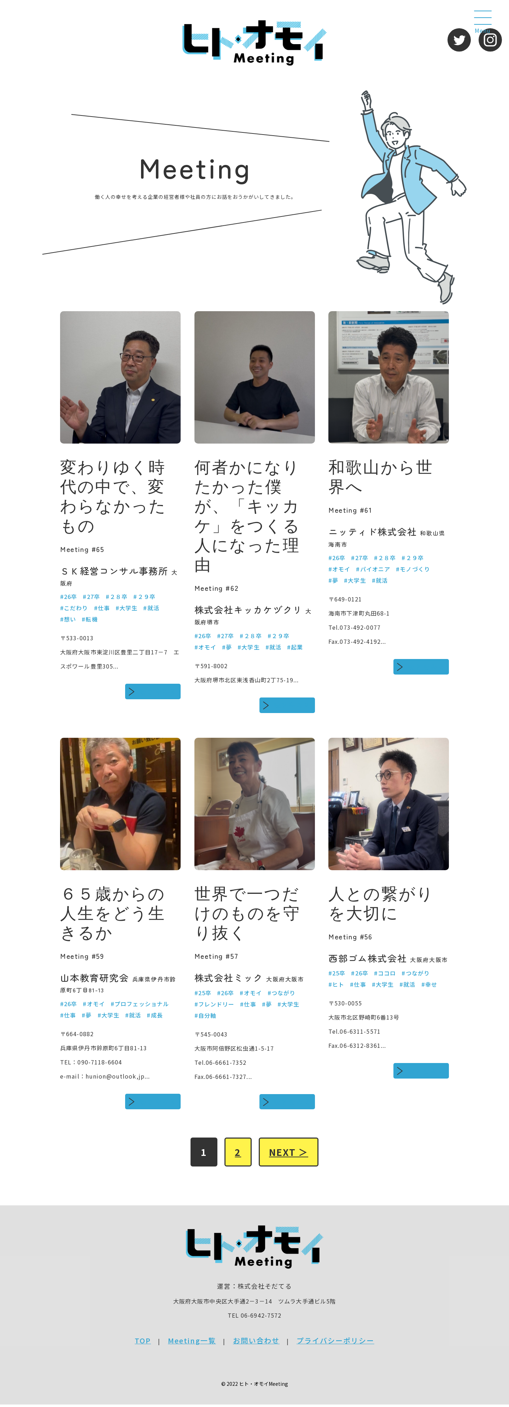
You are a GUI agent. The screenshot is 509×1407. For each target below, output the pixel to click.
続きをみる (158, 691)
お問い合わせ (256, 1343)
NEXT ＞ (291, 1153)
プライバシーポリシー (335, 1343)
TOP (143, 1343)
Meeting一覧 (192, 1343)
